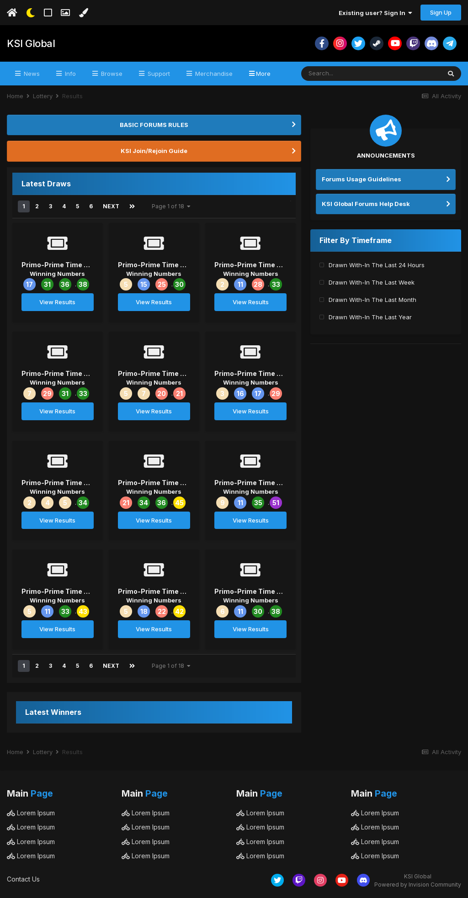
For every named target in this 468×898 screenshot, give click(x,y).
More (263, 73)
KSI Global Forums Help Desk (366, 203)
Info (69, 73)
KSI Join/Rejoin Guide (154, 150)
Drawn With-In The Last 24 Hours (377, 265)
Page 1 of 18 (171, 206)
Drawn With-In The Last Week (372, 282)
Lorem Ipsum (31, 813)
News (31, 73)
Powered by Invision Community (417, 884)
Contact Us (23, 879)
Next (111, 206)
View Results (57, 302)
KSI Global (31, 43)
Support (158, 73)
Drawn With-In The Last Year (370, 317)
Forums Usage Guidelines (361, 179)
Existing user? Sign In (375, 12)
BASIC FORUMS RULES (154, 124)
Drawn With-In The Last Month (372, 299)
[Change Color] (83, 13)
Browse (110, 73)
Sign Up (441, 12)
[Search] (346, 73)
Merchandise (213, 73)
